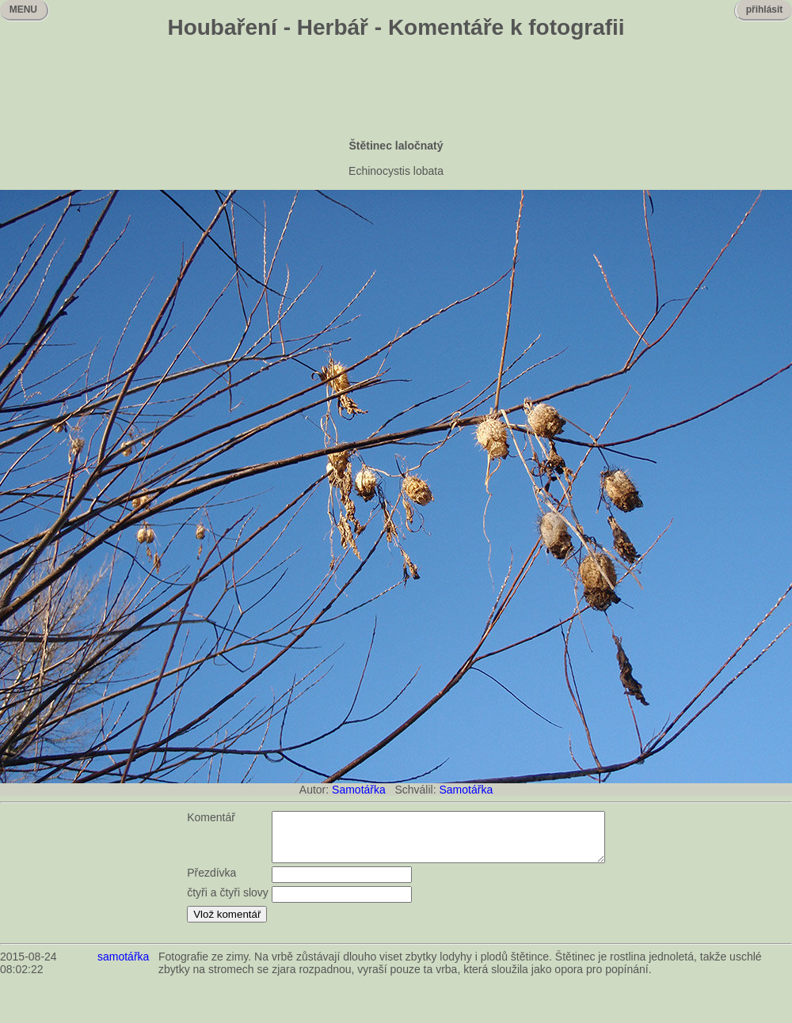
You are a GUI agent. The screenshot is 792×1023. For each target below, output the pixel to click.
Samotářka (359, 789)
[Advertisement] (396, 91)
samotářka (123, 966)
